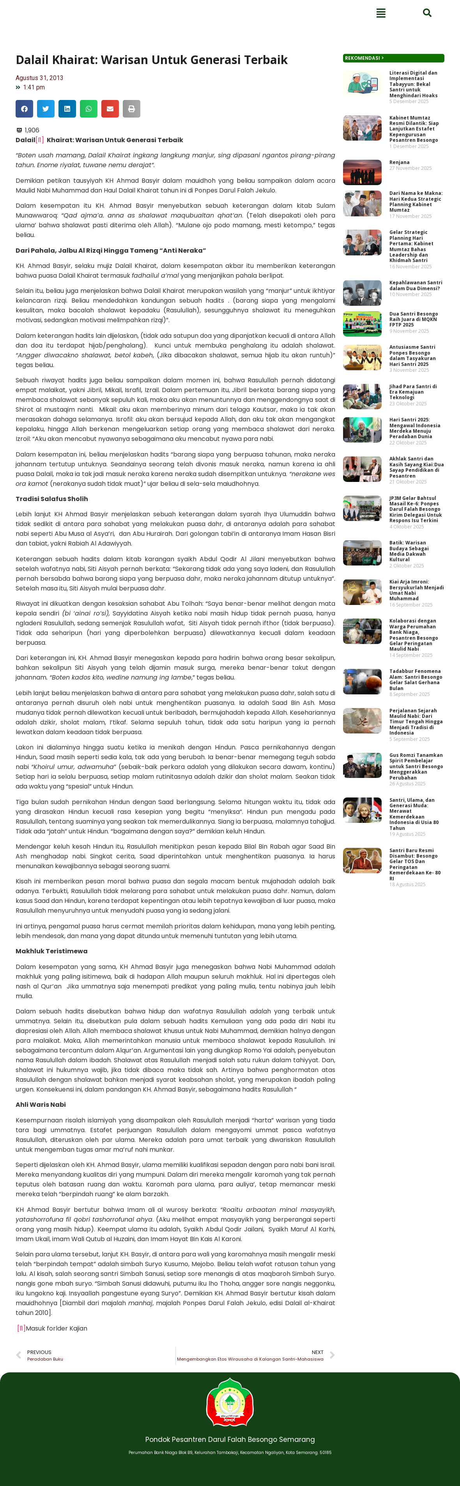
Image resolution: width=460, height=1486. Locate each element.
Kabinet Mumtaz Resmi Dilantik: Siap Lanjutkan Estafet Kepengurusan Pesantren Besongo (411, 215)
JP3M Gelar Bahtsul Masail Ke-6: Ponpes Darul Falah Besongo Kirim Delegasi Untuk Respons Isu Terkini (412, 535)
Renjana (398, 243)
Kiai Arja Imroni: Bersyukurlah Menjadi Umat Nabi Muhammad (413, 603)
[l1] (39, 140)
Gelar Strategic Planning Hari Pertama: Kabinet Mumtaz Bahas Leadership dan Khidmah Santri (408, 314)
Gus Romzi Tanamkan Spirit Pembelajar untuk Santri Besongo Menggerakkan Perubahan (412, 751)
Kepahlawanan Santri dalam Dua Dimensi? (412, 347)
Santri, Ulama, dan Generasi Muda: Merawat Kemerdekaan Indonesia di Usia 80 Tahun (411, 791)
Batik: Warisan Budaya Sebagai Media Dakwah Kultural (406, 570)
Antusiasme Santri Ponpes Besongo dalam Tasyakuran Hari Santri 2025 (409, 406)
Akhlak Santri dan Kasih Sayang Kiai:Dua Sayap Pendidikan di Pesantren (413, 500)
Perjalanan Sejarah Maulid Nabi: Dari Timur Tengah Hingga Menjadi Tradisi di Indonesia (412, 713)
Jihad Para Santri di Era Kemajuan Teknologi (410, 436)
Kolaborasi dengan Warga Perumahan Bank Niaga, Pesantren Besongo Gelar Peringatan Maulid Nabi (410, 641)
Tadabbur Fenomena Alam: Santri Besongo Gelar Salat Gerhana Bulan (412, 679)
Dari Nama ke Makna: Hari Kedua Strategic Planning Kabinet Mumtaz (412, 277)
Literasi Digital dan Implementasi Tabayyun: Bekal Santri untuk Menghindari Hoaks (410, 178)
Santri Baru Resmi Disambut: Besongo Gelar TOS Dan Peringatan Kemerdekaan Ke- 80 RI (411, 833)
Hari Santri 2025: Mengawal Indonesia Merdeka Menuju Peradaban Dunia (411, 467)
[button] (24, 109)
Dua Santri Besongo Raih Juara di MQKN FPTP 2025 (410, 375)
